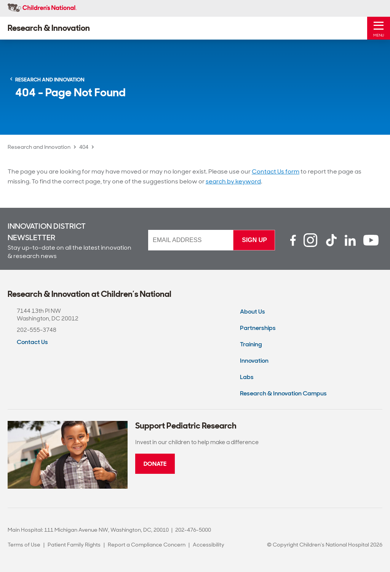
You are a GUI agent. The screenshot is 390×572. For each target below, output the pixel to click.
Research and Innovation (39, 146)
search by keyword (233, 181)
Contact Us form (275, 171)
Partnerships (258, 328)
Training (251, 344)
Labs (247, 377)
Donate (155, 464)
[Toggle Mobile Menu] (378, 28)
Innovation (254, 361)
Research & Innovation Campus (283, 393)
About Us (252, 311)
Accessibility (208, 544)
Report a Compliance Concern (146, 544)
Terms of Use (24, 544)
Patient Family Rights (74, 544)
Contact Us (32, 342)
